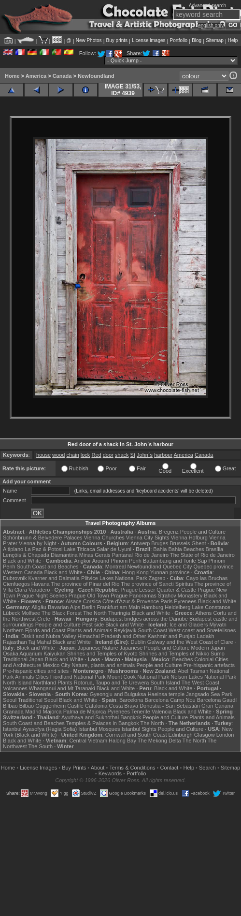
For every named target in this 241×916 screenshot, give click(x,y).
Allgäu (38, 607)
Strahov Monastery (180, 595)
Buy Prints (74, 768)
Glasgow (204, 735)
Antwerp (140, 543)
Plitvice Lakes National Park (114, 578)
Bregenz (169, 532)
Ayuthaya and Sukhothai (90, 717)
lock (85, 455)
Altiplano (13, 549)
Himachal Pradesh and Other (112, 636)
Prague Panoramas (133, 595)
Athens (203, 613)
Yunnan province (170, 572)
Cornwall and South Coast (136, 735)
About (98, 768)
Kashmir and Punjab (171, 636)
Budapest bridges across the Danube (144, 619)
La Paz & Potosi (43, 549)
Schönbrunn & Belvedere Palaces (43, 537)
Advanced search (207, 5)
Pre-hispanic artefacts (209, 665)
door (108, 455)
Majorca (52, 711)
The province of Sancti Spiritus (157, 584)
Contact (169, 768)
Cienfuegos (16, 584)
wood (58, 455)
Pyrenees (185, 601)
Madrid (33, 711)
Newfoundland (96, 76)
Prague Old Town (89, 595)
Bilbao (10, 706)
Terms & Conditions (132, 768)
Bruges (159, 543)
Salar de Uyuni (114, 549)
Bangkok (130, 717)
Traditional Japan (23, 659)
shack (122, 455)
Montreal (115, 566)
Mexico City (57, 665)
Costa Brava (124, 706)
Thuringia (119, 613)
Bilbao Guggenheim (42, 706)
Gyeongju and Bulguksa (118, 694)
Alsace (74, 601)
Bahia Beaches (186, 549)
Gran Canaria (217, 706)
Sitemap (215, 40)
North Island (17, 682)
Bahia (160, 549)
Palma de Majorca (84, 711)
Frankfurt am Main (118, 607)
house (43, 455)
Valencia (161, 711)
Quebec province (213, 566)
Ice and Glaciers (189, 624)
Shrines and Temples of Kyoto (102, 653)
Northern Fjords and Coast (34, 630)
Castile (75, 706)
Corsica (92, 601)
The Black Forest (62, 613)
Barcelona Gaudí (217, 700)
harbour (163, 455)
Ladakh (205, 636)
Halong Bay (122, 740)
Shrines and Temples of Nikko (174, 653)
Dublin (138, 642)
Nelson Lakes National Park (203, 677)
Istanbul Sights (139, 729)
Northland (44, 682)
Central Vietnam (88, 740)
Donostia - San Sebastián (170, 706)
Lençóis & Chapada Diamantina (40, 555)
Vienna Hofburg (189, 537)
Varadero (39, 590)
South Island (165, 682)
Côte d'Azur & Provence (130, 601)
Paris (166, 601)
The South (40, 746)
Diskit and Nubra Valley (48, 636)
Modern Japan (208, 648)
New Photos (89, 40)
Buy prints (117, 40)
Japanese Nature (98, 648)
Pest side (93, 624)
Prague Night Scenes (42, 595)
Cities (42, 677)
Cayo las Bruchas (206, 578)
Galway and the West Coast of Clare (190, 642)
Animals (24, 677)
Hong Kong (135, 572)
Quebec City (177, 566)
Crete (43, 619)
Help (233, 40)
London (225, 735)
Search (207, 768)
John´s (145, 455)
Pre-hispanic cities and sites (36, 671)
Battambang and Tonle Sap (175, 561)
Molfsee (31, 613)
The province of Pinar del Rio (85, 584)
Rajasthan (15, 642)
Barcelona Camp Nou (170, 700)
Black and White (22, 561)
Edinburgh (181, 735)
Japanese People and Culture (155, 648)
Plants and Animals (90, 630)
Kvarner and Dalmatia (54, 578)
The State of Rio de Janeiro (202, 555)
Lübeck (11, 613)
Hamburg (152, 607)
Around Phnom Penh (117, 561)
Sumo (218, 653)
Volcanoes (15, 688)
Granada (13, 711)
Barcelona (131, 700)
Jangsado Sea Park (209, 694)
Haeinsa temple (166, 694)
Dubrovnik (15, 578)
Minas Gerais (95, 555)
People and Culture (203, 532)
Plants (64, 682)
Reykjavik (124, 630)
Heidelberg (177, 607)
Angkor (82, 561)
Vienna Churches (104, 537)
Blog (196, 40)
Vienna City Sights (148, 537)
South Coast (152, 630)
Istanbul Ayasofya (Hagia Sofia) (40, 729)
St (132, 455)
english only (211, 25)
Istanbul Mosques (99, 729)
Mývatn (217, 624)
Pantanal (122, 555)
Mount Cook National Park (138, 677)
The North (95, 613)
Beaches (182, 659)
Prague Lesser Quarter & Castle (159, 590)
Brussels (180, 543)
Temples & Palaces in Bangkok (102, 723)
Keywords (110, 773)
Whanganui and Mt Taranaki (62, 688)
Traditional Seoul (37, 700)
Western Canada (23, 572)
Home (12, 76)
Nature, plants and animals (103, 665)
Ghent (199, 543)
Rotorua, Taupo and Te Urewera (111, 682)
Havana (40, 584)
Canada (62, 76)
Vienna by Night (37, 543)
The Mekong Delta (159, 740)
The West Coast (200, 682)
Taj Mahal (39, 642)
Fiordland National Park (78, 677)
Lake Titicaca (79, 549)
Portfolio (178, 40)
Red (96, 455)
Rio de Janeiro (151, 555)
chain (72, 455)
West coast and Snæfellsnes (202, 630)
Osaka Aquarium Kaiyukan (34, 653)
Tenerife (140, 711)
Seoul (9, 700)
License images (148, 40)
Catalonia (96, 706)
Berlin (88, 607)
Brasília (215, 549)
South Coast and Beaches (48, 566)
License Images (38, 768)
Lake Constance (211, 607)
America (36, 76)
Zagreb (156, 578)
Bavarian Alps (64, 607)
